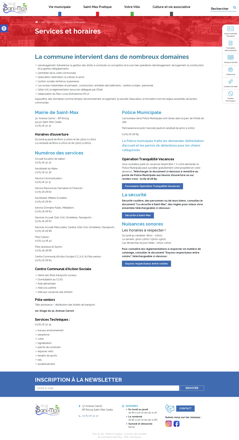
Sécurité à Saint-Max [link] (138, 215)
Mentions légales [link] (114, 434)
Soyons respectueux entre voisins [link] (146, 263)
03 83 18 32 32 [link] (90, 415)
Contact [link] (185, 408)
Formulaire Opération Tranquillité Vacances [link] (152, 186)
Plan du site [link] (98, 434)
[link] (4, 28)
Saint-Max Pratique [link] (51, 22)
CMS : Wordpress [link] (132, 437)
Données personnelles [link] (135, 434)
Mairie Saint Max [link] (114, 437)
